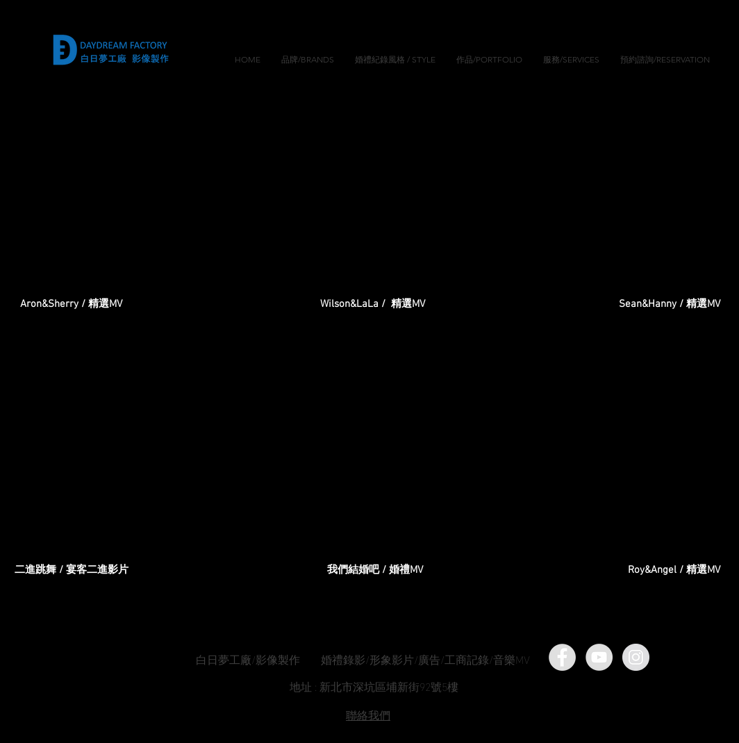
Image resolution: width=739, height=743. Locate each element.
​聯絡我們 (368, 714)
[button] (395, 59)
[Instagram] (635, 657)
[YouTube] (599, 657)
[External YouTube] (373, 202)
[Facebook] (562, 657)
